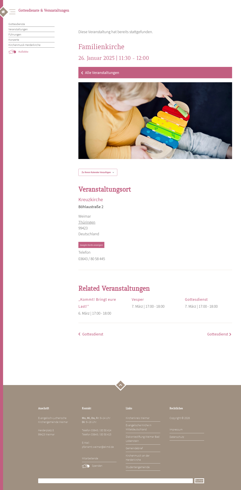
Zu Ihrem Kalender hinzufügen (96, 172)
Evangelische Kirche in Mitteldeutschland (138, 427)
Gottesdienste (16, 24)
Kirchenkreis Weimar (138, 418)
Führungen (14, 34)
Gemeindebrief (134, 448)
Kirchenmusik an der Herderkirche (138, 457)
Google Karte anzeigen (91, 244)
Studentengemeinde (138, 467)
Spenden (97, 465)
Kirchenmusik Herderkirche (24, 45)
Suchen (199, 480)
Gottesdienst (196, 299)
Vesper (138, 299)
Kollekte (23, 51)
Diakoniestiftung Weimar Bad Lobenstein (142, 439)
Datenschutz (177, 437)
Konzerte (13, 39)
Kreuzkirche (90, 199)
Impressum (176, 429)
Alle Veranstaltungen (102, 72)
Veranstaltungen (18, 29)
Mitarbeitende (90, 458)
